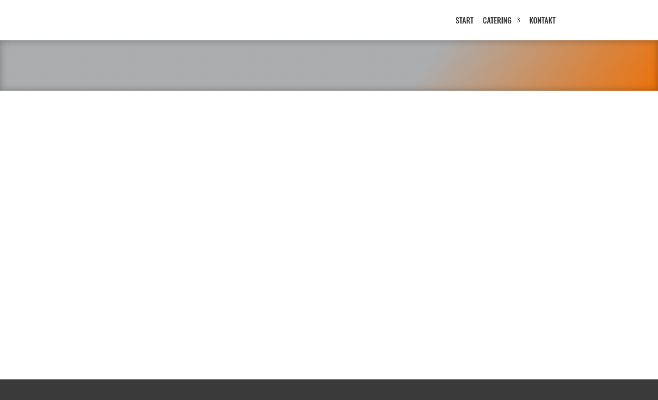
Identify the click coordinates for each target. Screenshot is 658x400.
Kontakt (542, 20)
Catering (497, 20)
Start (465, 20)
